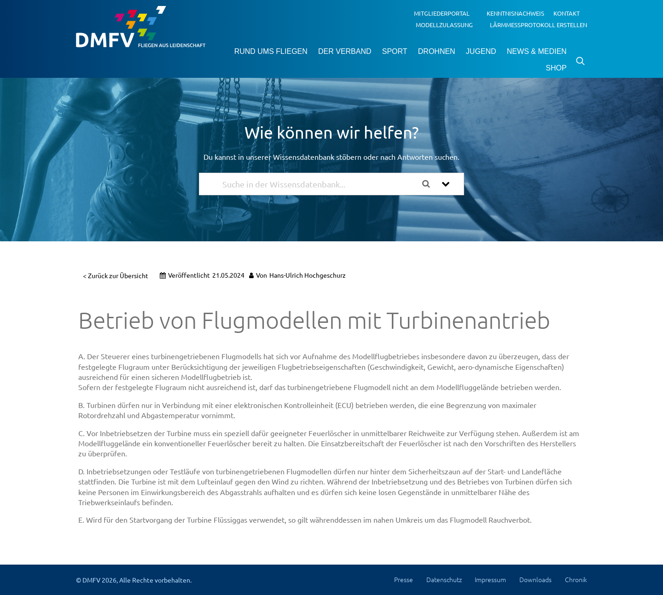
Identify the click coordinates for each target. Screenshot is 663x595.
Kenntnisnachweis (515, 13)
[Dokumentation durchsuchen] (429, 184)
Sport (394, 51)
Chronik (576, 579)
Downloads (535, 579)
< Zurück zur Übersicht (115, 275)
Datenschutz (444, 579)
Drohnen (436, 51)
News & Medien (537, 51)
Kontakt (566, 13)
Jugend (481, 51)
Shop (556, 68)
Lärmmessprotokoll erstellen (538, 24)
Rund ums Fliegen (271, 51)
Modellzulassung (444, 24)
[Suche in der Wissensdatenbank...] (318, 184)
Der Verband (345, 51)
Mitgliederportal (442, 13)
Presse (403, 579)
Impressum (490, 579)
